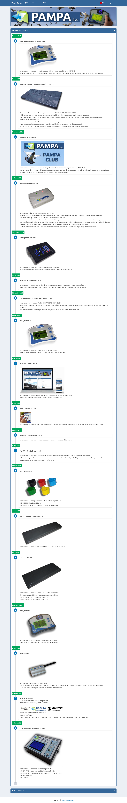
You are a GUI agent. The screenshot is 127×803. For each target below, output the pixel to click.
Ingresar (112, 3)
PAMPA (45, 3)
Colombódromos (31, 3)
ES (103, 3)
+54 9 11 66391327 (67, 800)
